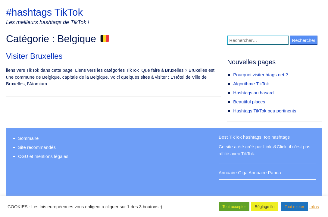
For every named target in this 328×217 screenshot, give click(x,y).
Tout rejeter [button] (294, 206)
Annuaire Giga (233, 172)
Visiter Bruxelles (34, 56)
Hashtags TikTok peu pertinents (264, 110)
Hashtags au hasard (253, 92)
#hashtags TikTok (44, 12)
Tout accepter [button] (234, 206)
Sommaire (28, 138)
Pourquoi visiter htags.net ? (260, 74)
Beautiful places (249, 101)
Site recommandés (37, 147)
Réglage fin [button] (264, 206)
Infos (314, 206)
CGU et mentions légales (43, 156)
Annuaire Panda (264, 172)
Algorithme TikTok (251, 83)
